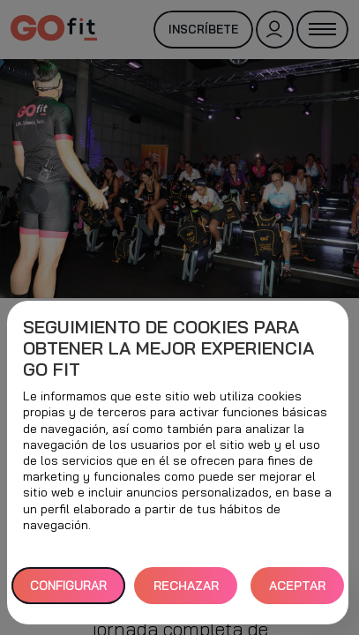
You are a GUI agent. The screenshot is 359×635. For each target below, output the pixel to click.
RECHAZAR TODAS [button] (186, 591)
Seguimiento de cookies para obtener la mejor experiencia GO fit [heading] (168, 348)
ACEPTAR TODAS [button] (297, 591)
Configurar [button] (68, 586)
